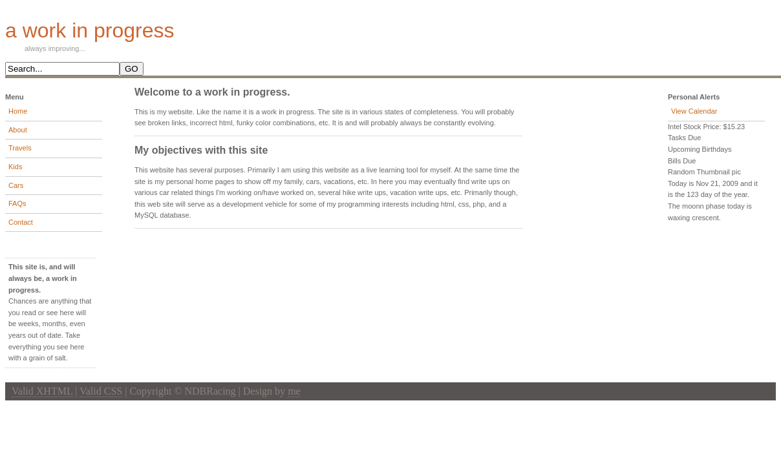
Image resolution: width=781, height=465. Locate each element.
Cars (15, 185)
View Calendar (694, 111)
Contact (20, 222)
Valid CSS (101, 391)
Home (17, 111)
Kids (15, 166)
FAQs (17, 203)
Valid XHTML (42, 391)
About (17, 130)
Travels (20, 148)
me (294, 391)
